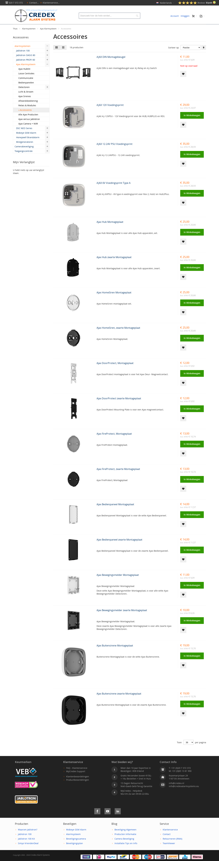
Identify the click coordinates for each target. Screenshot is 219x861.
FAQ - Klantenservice (76, 774)
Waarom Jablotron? (27, 836)
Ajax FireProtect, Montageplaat (114, 440)
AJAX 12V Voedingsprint (110, 112)
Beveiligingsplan (74, 850)
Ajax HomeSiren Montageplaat (114, 299)
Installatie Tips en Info (126, 850)
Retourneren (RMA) (172, 845)
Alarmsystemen (29, 35)
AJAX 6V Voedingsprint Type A (113, 189)
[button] (183, 81)
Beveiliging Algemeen (125, 836)
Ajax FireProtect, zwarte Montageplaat (118, 476)
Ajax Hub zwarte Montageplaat (114, 264)
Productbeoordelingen (77, 786)
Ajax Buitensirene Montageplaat (115, 652)
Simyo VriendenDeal (28, 850)
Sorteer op (173, 54)
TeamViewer (169, 850)
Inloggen (185, 15)
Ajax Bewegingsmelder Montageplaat (118, 581)
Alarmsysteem (73, 841)
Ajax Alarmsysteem (48, 35)
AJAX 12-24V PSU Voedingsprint (114, 150)
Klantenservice (170, 836)
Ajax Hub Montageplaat (110, 228)
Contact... (32, 2)
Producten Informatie (125, 841)
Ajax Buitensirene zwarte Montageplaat (119, 700)
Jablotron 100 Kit (26, 845)
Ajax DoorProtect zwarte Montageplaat (119, 405)
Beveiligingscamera (76, 845)
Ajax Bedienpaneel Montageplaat (115, 511)
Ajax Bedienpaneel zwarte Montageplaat (119, 546)
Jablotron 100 (24, 841)
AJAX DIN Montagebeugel (111, 63)
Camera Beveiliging (124, 845)
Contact (166, 841)
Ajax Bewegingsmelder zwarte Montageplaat (122, 617)
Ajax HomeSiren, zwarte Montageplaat (118, 334)
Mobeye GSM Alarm (76, 836)
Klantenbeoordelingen (77, 783)
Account (174, 15)
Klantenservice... (49, 2)
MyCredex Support (75, 778)
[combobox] (109, 16)
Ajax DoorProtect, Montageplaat (115, 370)
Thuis (15, 35)
